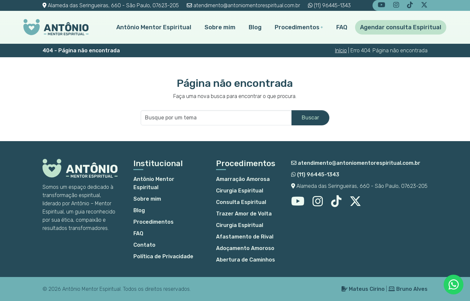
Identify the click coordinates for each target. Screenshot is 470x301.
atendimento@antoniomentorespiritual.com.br (243, 5)
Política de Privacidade (163, 256)
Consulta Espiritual (241, 202)
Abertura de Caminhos (245, 260)
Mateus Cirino (363, 289)
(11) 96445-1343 (329, 5)
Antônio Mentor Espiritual (153, 27)
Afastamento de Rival (244, 237)
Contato (144, 245)
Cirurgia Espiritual (239, 191)
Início (341, 50)
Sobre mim (220, 27)
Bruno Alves (408, 289)
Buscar (310, 117)
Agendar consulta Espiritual (400, 27)
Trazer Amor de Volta (244, 214)
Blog (255, 27)
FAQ (341, 27)
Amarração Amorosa (243, 179)
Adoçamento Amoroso (245, 248)
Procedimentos (297, 27)
